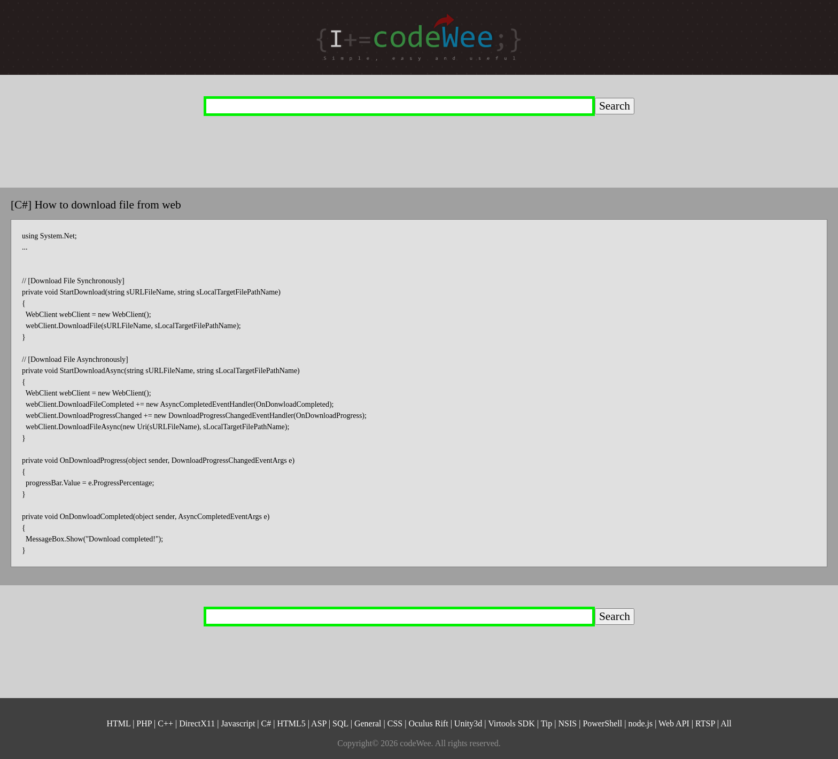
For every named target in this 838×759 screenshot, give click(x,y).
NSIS (567, 723)
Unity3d (468, 723)
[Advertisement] (398, 140)
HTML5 (291, 723)
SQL (340, 723)
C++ (165, 723)
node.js (640, 723)
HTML (118, 723)
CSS (394, 723)
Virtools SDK (511, 723)
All (725, 723)
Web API (673, 723)
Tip (547, 723)
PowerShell (602, 723)
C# (266, 723)
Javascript (238, 723)
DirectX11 (197, 723)
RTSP (705, 723)
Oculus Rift (428, 723)
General (368, 723)
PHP (144, 723)
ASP (319, 723)
